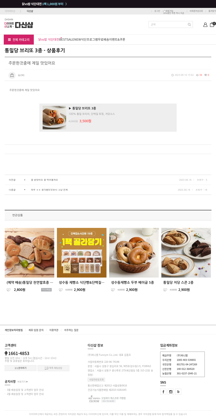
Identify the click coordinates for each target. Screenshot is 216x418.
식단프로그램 (89, 39)
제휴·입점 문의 (36, 330)
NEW (77, 39)
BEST (63, 39)
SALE (70, 39)
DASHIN (9, 19)
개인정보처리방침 (14, 330)
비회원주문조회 (196, 11)
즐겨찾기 (212, 11)
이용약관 (53, 330)
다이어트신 (10, 11)
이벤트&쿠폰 (117, 39)
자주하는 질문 (71, 330)
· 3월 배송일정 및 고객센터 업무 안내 (24, 389)
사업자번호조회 (96, 379)
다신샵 (30, 11)
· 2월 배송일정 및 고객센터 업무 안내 (24, 394)
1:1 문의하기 (20, 368)
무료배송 (103, 39)
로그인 (157, 11)
